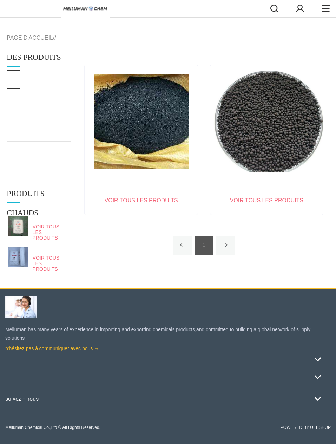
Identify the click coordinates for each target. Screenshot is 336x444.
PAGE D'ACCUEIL (30, 38)
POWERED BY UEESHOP (306, 427)
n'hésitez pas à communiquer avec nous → (52, 348)
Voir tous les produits (46, 232)
